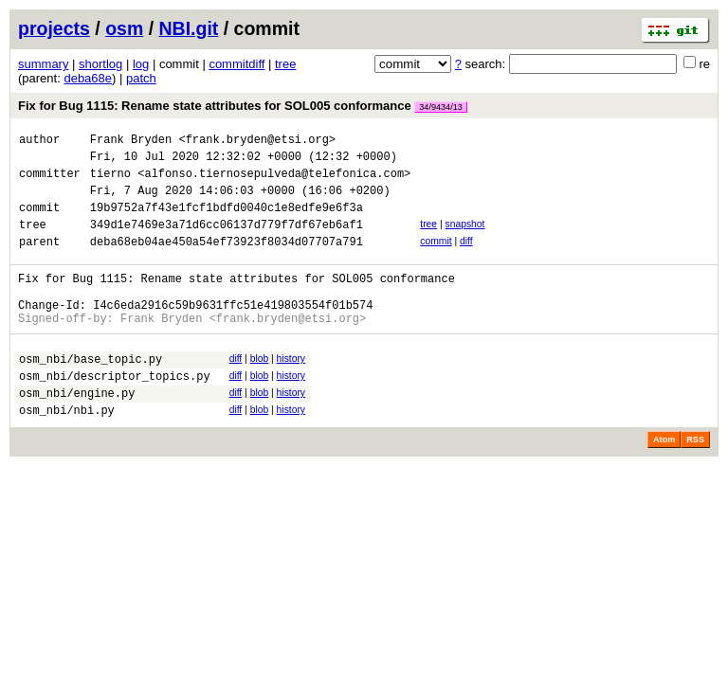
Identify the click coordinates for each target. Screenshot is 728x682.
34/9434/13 (441, 107)
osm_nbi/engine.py (77, 432)
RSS (695, 482)
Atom (664, 482)
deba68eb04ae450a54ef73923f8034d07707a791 (226, 261)
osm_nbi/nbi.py (67, 452)
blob (259, 390)
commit (435, 258)
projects (54, 28)
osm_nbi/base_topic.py (90, 393)
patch (141, 78)
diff (466, 258)
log (141, 64)
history (291, 390)
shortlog (100, 64)
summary (43, 64)
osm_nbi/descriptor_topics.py (114, 412)
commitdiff (236, 64)
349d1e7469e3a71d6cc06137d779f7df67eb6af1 (226, 241)
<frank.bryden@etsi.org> (257, 142)
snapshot (464, 238)
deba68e (88, 78)
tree (285, 64)
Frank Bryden (131, 142)
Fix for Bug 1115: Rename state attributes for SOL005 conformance (242, 106)
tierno (110, 181)
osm (124, 28)
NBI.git (189, 28)
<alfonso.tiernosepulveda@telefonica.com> (273, 181)
